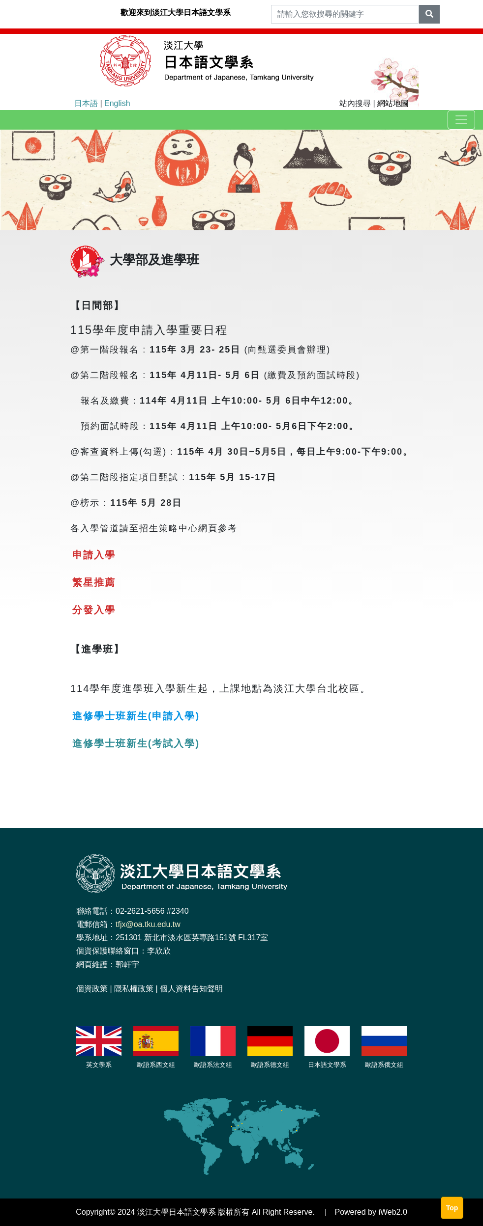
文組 (282, 1064)
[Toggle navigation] (461, 120)
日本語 (86, 103)
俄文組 (393, 1064)
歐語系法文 (210, 1064)
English (117, 103)
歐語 (257, 1064)
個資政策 (92, 988)
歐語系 (374, 1064)
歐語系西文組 (156, 1064)
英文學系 (99, 1064)
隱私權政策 (133, 988)
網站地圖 (393, 103)
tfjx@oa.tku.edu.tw (148, 924)
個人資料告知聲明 (191, 988)
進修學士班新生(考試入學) (136, 743)
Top (452, 1208)
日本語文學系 (327, 1064)
